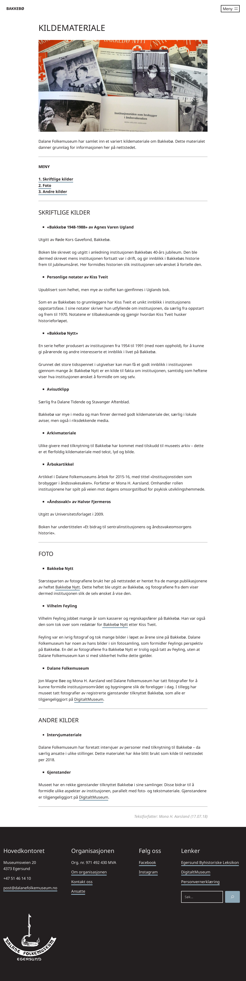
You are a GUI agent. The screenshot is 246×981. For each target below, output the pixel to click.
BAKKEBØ (15, 8)
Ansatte (78, 891)
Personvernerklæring (200, 881)
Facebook (147, 862)
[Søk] (232, 897)
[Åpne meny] (230, 8)
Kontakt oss (82, 881)
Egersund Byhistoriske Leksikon (210, 862)
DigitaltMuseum (88, 699)
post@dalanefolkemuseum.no (30, 887)
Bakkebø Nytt (67, 587)
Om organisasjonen (89, 871)
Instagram (148, 871)
